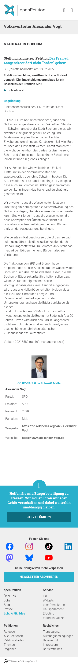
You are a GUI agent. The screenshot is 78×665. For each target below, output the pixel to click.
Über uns (10, 596)
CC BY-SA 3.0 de (28, 383)
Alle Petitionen (13, 636)
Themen (9, 644)
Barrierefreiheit (52, 649)
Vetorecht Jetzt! (53, 618)
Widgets (48, 600)
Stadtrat (13, 44)
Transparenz (51, 631)
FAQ (45, 596)
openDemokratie (54, 605)
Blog (7, 605)
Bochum (34, 44)
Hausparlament (53, 609)
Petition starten (14, 640)
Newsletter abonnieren (39, 577)
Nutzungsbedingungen (58, 636)
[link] (72, 10)
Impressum (50, 644)
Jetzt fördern (39, 517)
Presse (8, 609)
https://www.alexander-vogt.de (43, 438)
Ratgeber (10, 631)
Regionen (10, 649)
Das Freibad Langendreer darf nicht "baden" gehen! (36, 60)
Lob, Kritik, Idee (14, 613)
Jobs (7, 600)
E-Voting (48, 613)
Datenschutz (51, 640)
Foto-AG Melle (51, 383)
